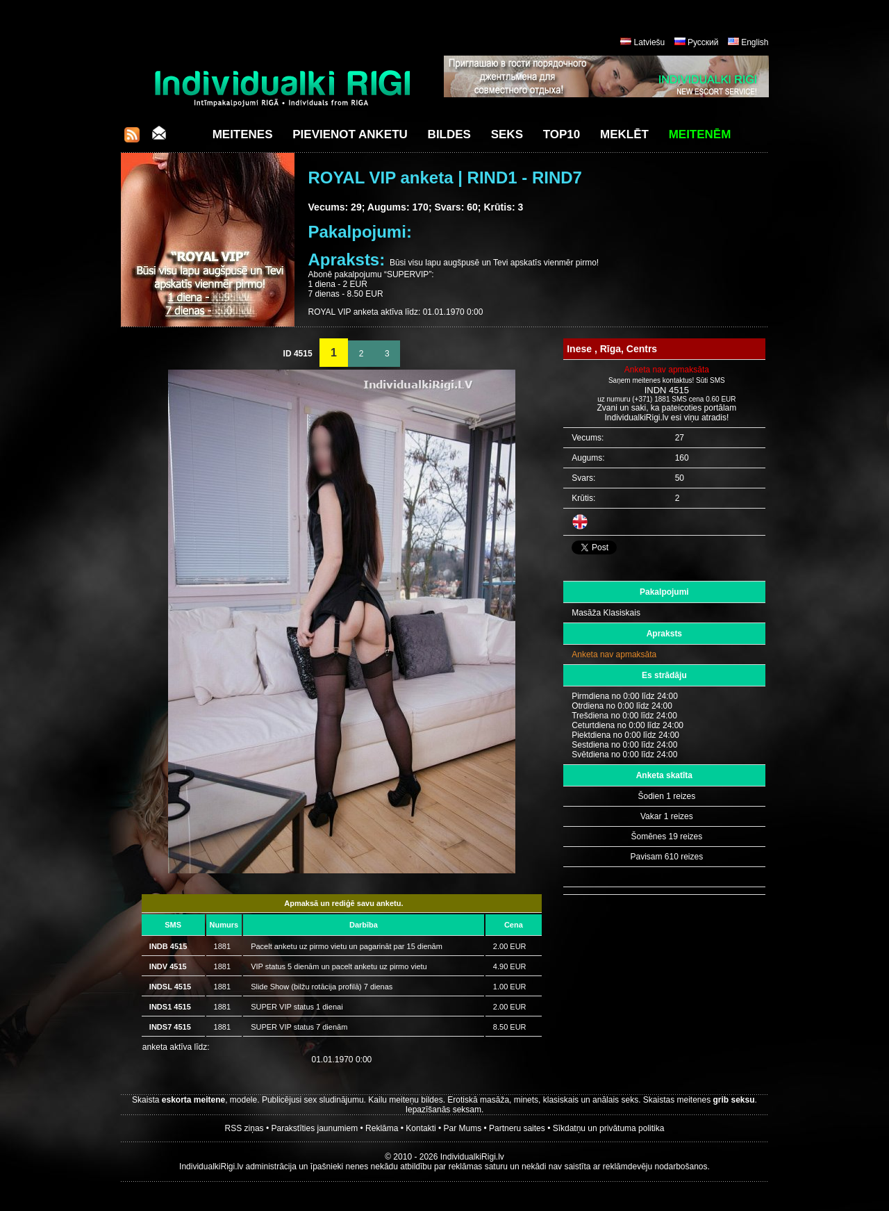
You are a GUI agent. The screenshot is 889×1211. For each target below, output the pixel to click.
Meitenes (243, 134)
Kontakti (420, 1128)
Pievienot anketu (350, 134)
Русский (703, 42)
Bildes (449, 134)
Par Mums (463, 1128)
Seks (507, 134)
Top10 (562, 134)
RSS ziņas (244, 1128)
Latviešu (649, 42)
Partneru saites (517, 1128)
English (754, 42)
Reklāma (381, 1128)
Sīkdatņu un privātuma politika (609, 1128)
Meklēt (624, 134)
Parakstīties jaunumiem (314, 1128)
